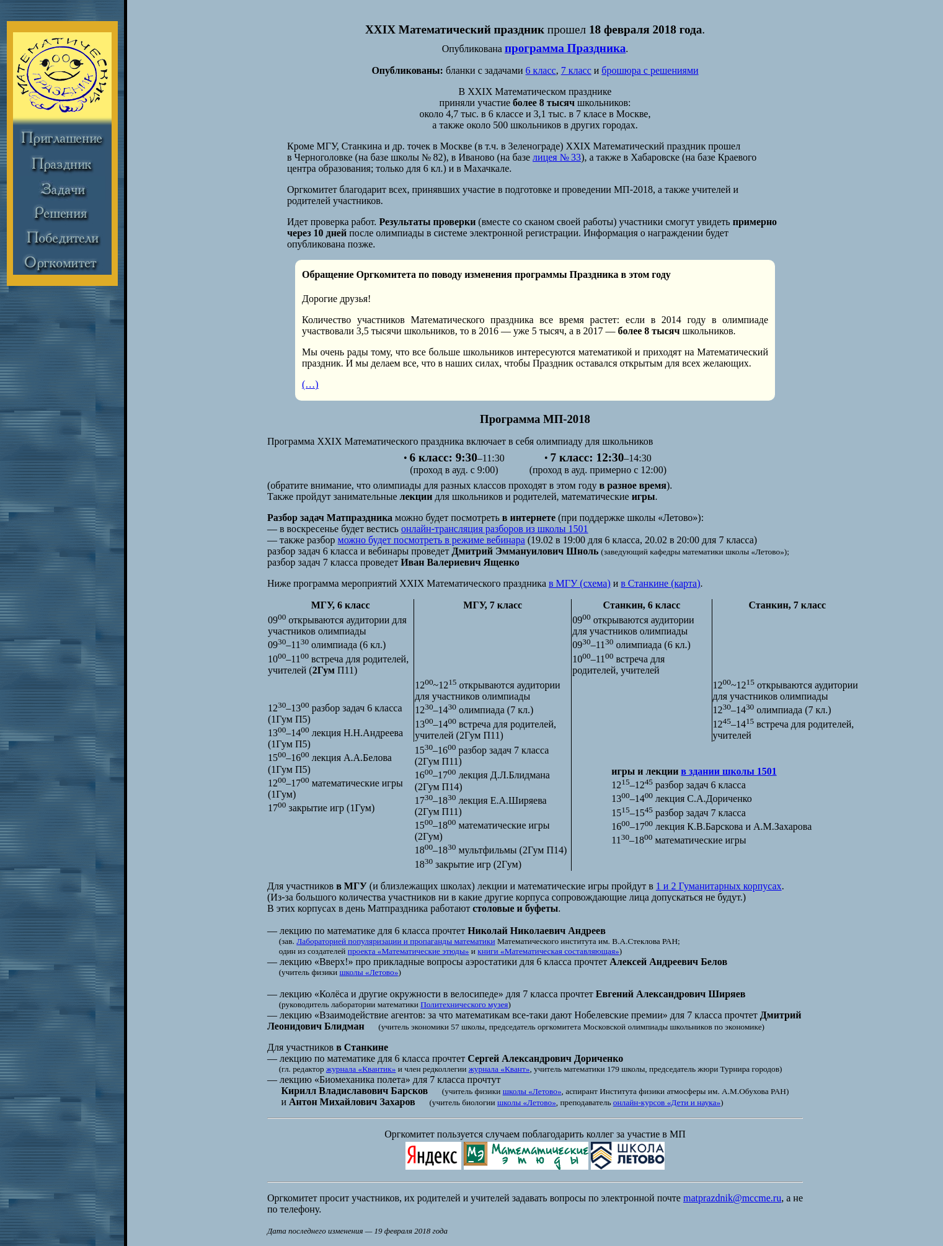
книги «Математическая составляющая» (548, 951)
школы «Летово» (369, 972)
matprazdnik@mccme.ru (732, 1198)
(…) (310, 384)
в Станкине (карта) (660, 583)
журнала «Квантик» (361, 1069)
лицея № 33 (557, 157)
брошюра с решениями (649, 70)
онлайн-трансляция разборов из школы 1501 (494, 528)
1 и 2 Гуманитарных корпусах (719, 886)
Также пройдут (298, 496)
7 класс (576, 70)
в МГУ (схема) (580, 583)
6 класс (541, 70)
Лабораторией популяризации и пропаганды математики (395, 941)
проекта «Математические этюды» (408, 951)
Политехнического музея (464, 1004)
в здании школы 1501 (728, 771)
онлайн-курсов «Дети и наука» (666, 1102)
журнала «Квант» (499, 1069)
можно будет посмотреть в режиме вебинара (431, 540)
